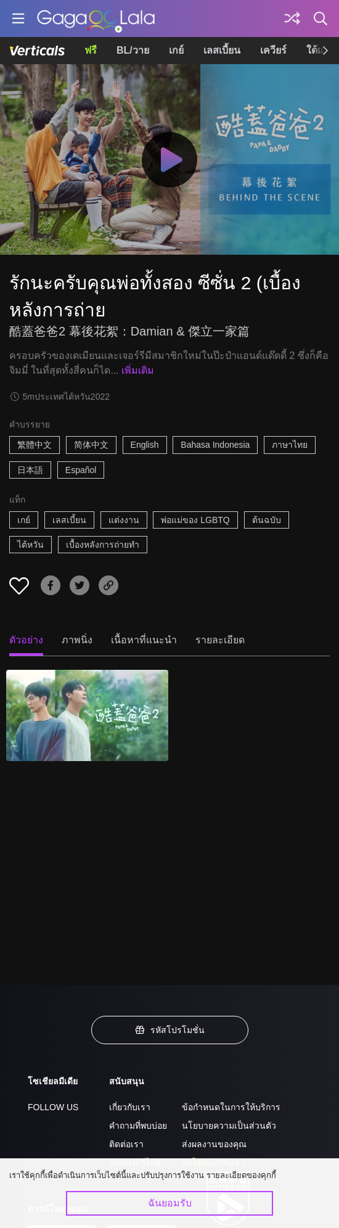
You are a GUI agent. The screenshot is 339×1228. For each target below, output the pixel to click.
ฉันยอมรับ (170, 1203)
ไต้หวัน (30, 545)
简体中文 (91, 445)
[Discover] (292, 18)
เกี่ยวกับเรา (129, 1107)
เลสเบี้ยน (221, 50)
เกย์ (176, 50)
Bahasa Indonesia (215, 445)
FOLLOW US (53, 1107)
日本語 (30, 470)
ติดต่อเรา (126, 1144)
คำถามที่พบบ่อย (138, 1126)
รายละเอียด (220, 640)
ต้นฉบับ (266, 520)
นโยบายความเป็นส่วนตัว (229, 1126)
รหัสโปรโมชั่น (169, 1030)
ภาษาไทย (290, 445)
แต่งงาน (123, 520)
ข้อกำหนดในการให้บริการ (231, 1107)
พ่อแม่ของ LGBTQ (195, 520)
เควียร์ (273, 50)
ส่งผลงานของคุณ (214, 1144)
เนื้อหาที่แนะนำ (144, 640)
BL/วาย (132, 50)
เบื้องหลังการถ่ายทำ (102, 545)
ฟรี (90, 50)
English (145, 445)
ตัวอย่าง (26, 640)
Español (81, 470)
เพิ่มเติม (137, 370)
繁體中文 (34, 445)
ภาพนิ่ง (77, 640)
